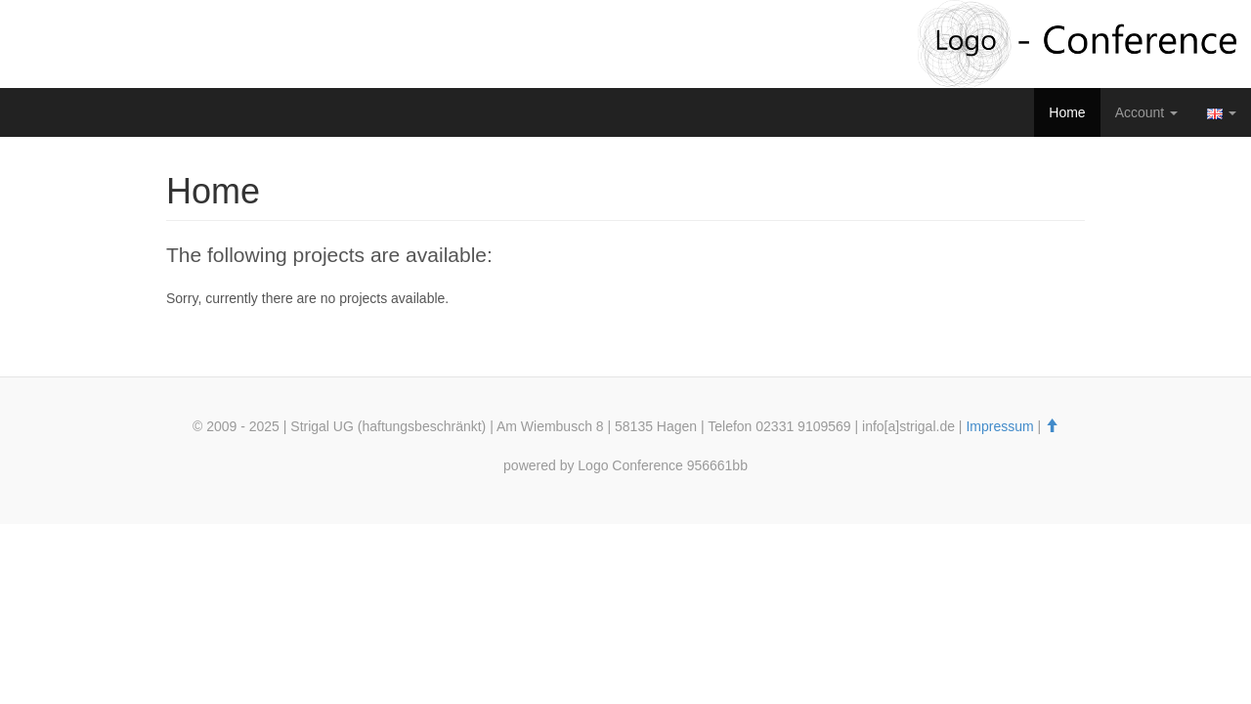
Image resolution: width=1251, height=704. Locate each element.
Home (1067, 112)
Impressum (999, 426)
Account (1146, 112)
